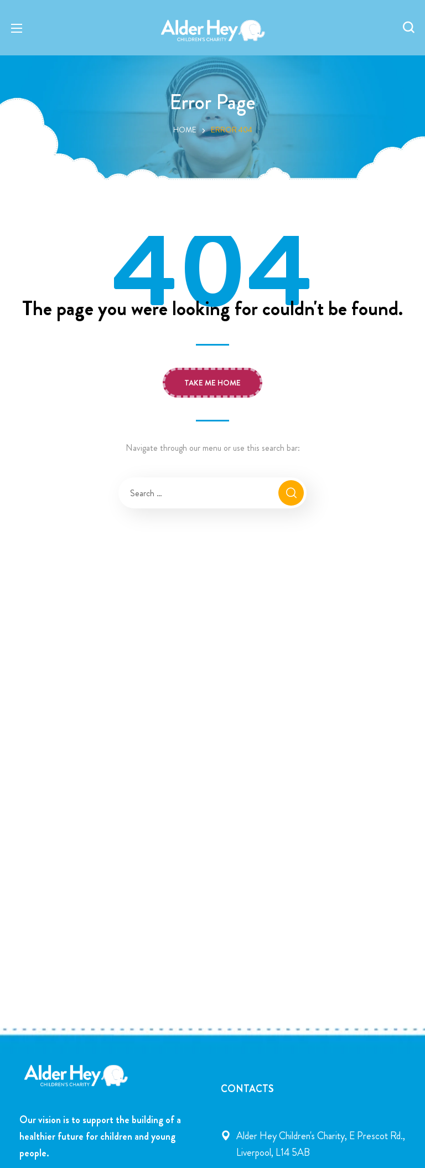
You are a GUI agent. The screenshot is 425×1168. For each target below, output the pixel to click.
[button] (408, 27)
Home (184, 129)
